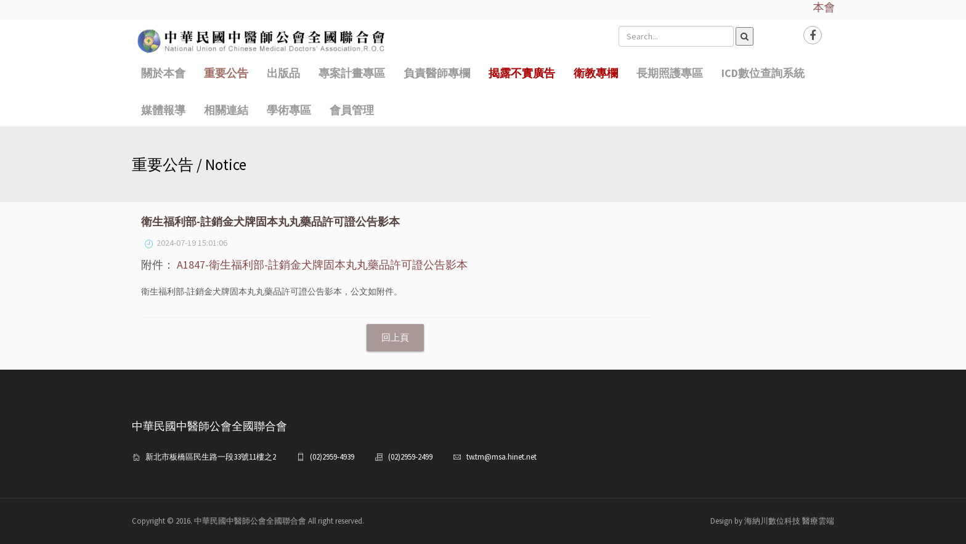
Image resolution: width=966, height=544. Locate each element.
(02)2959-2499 (410, 457)
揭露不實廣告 (522, 73)
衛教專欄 (596, 73)
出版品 (283, 73)
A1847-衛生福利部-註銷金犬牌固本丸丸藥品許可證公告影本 (322, 265)
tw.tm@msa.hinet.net (501, 457)
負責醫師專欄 (437, 73)
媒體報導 (163, 110)
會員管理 (352, 110)
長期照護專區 (669, 73)
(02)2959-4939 (332, 457)
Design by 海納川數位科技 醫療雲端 (772, 521)
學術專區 (289, 110)
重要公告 (226, 73)
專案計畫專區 (352, 73)
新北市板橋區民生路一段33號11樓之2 (210, 457)
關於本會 (163, 73)
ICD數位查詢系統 (763, 73)
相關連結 (226, 110)
